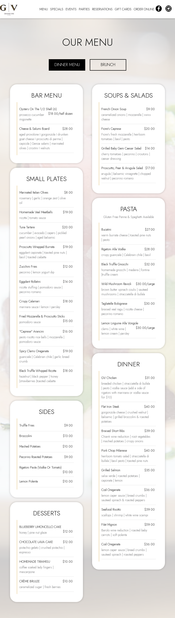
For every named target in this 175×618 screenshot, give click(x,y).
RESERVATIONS (102, 9)
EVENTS (71, 9)
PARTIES (84, 9)
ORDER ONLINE (144, 9)
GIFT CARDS (123, 9)
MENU (43, 9)
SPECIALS (56, 9)
